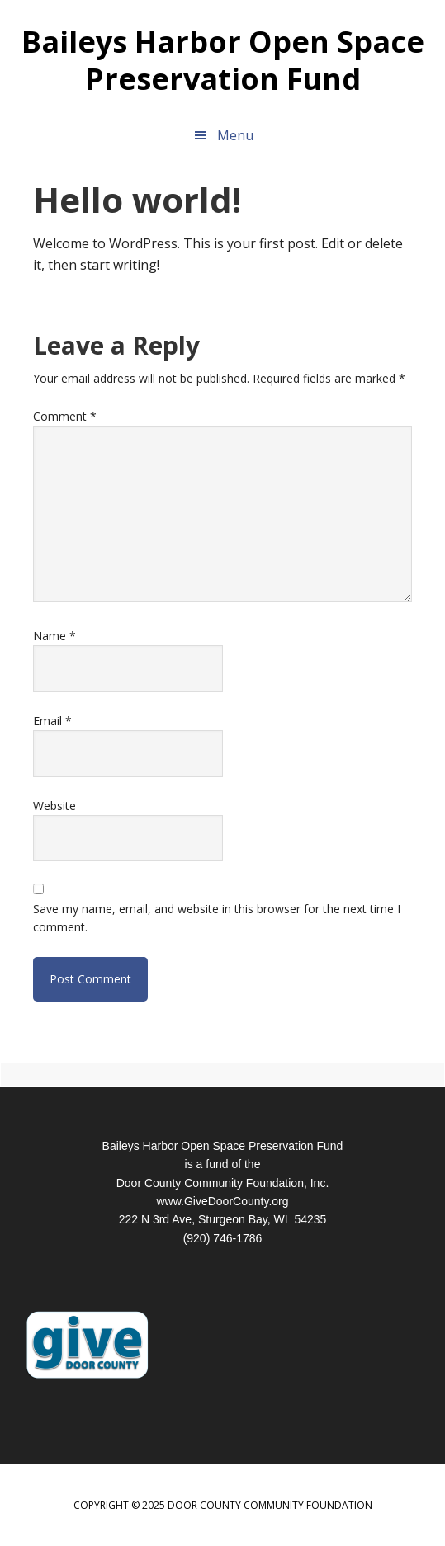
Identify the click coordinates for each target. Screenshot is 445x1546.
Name (54, 635)
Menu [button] (235, 135)
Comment (65, 416)
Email (52, 720)
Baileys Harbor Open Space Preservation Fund (222, 59)
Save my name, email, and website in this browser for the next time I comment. (216, 918)
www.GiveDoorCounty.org (222, 1201)
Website (54, 805)
